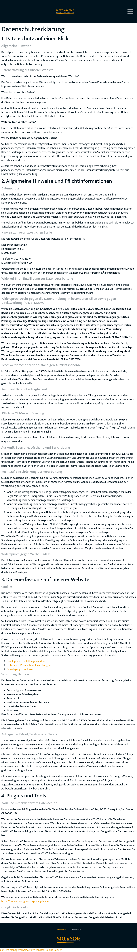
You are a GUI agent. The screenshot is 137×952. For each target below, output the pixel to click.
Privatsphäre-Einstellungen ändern (26, 661)
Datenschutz (61, 929)
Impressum (76, 929)
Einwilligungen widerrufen (21, 669)
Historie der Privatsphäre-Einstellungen (29, 665)
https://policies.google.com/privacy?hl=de (25, 901)
